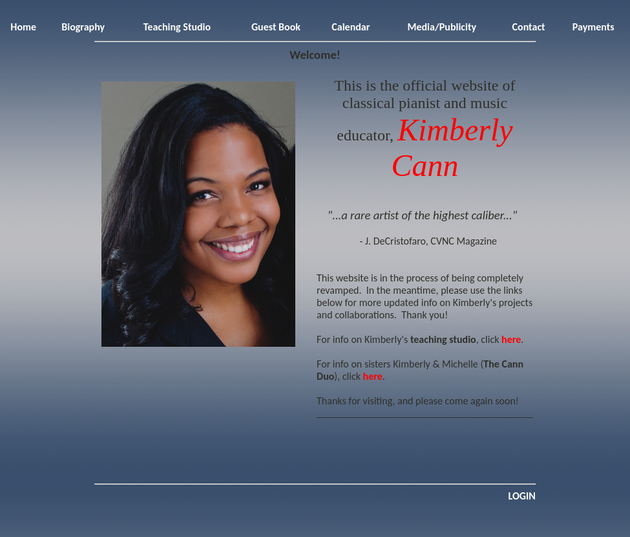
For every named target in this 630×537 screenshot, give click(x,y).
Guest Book (275, 27)
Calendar (350, 27)
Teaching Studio (177, 27)
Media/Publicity (441, 27)
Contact (528, 27)
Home (23, 27)
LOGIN (521, 496)
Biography (83, 27)
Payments (593, 27)
